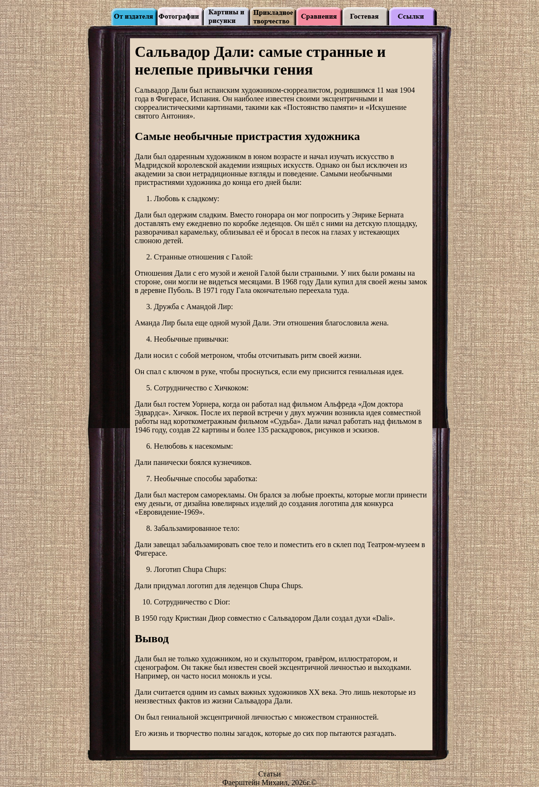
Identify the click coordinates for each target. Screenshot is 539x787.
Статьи (269, 774)
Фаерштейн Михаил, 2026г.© (269, 782)
